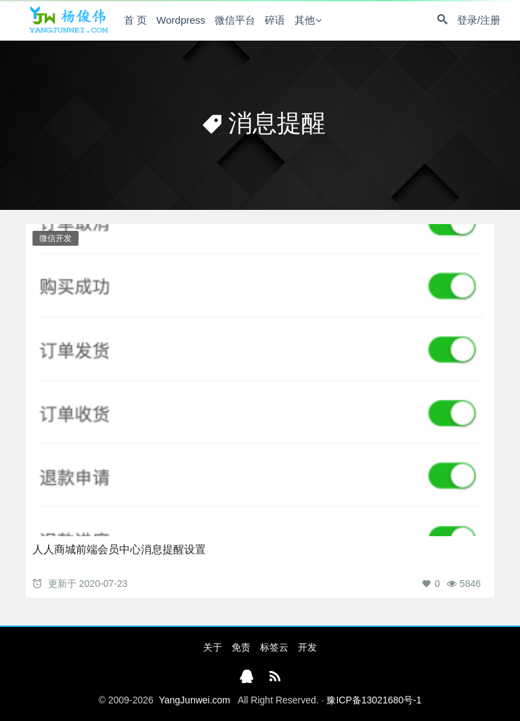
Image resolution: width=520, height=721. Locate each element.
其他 (305, 20)
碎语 (275, 20)
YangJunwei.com (194, 700)
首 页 (135, 20)
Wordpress (180, 20)
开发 (307, 647)
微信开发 (55, 238)
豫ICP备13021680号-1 (373, 700)
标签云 (274, 647)
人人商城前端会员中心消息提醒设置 (119, 549)
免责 (241, 647)
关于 (212, 647)
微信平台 (235, 20)
